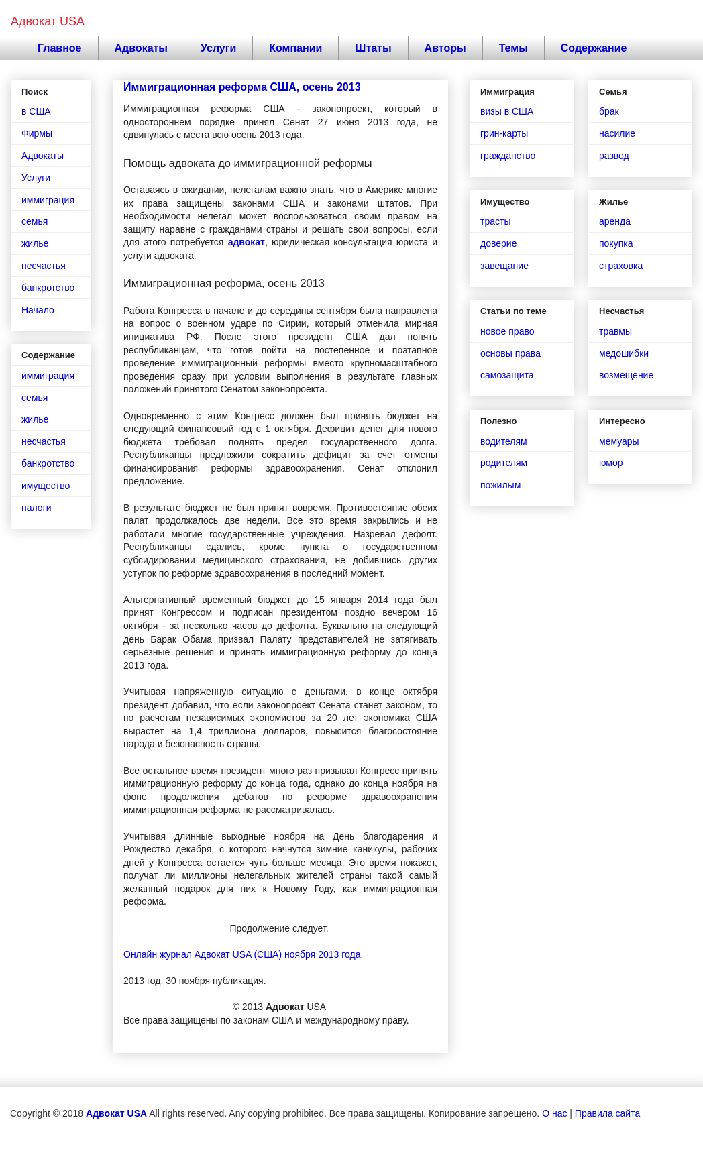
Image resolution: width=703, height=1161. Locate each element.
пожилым (500, 485)
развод (614, 155)
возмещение (626, 375)
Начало (37, 310)
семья (34, 221)
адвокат (246, 242)
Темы (513, 48)
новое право (507, 331)
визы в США (506, 111)
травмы (615, 331)
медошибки (624, 353)
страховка (621, 265)
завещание (504, 265)
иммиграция (47, 200)
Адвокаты (141, 48)
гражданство (507, 155)
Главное (60, 48)
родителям (503, 462)
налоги (36, 507)
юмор (611, 462)
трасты (495, 221)
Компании (295, 48)
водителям (503, 441)
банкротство (47, 287)
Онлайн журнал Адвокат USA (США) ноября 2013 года (241, 954)
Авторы (445, 48)
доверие (498, 243)
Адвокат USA (48, 21)
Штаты (373, 48)
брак (609, 111)
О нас (554, 1113)
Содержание (594, 48)
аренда (615, 221)
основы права (510, 353)
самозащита (507, 375)
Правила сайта (607, 1113)
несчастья (43, 265)
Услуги (218, 48)
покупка (616, 243)
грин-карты (504, 133)
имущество (45, 485)
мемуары (619, 441)
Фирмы (36, 133)
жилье (34, 243)
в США (36, 111)
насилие (617, 133)
